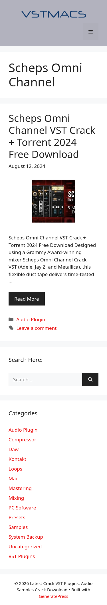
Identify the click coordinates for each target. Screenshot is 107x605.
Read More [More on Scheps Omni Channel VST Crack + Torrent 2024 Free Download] (26, 298)
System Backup (26, 536)
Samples (18, 527)
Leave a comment (36, 328)
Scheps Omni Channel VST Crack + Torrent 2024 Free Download (52, 136)
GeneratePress (53, 596)
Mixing (16, 498)
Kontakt (17, 459)
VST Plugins (22, 556)
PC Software (22, 507)
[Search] (90, 379)
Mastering (20, 488)
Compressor (22, 439)
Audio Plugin (30, 319)
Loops (15, 468)
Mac (13, 478)
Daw (14, 449)
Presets (17, 517)
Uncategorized (25, 546)
